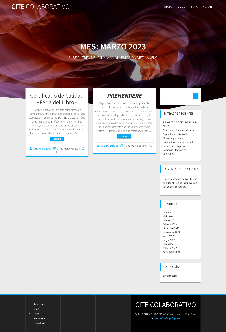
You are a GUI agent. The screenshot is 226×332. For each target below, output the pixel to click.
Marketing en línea (173, 138)
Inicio (168, 6)
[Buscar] (195, 96)
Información (201, 6)
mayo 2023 (169, 212)
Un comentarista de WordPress (180, 179)
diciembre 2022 (171, 228)
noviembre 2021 (171, 252)
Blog (182, 6)
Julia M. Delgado (42, 148)
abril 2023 (168, 216)
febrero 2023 (170, 224)
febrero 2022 (170, 248)
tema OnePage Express (167, 318)
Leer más (57, 139)
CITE (40, 6)
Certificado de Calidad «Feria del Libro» (57, 99)
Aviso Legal (39, 304)
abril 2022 (168, 244)
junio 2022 (168, 236)
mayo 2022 (169, 240)
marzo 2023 (169, 220)
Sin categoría (170, 275)
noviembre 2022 (171, 232)
